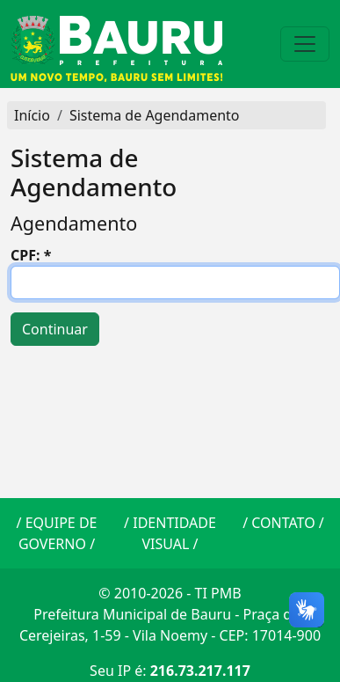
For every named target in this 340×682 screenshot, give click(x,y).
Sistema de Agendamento (154, 115)
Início (32, 115)
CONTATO (283, 522)
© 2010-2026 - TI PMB (169, 593)
